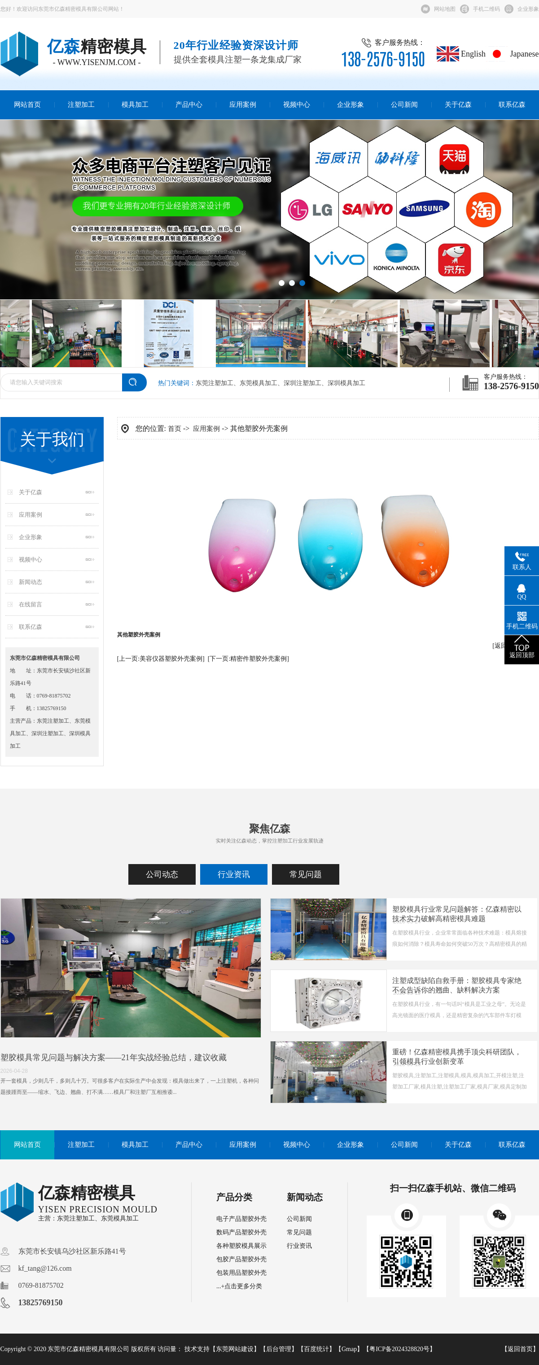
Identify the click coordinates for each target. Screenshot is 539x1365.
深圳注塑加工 (302, 383)
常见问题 (305, 874)
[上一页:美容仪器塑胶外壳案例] (161, 658)
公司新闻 (404, 104)
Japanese (512, 53)
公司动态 (162, 874)
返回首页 (520, 1349)
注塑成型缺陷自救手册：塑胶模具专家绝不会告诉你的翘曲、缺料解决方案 (456, 985)
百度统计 (316, 1349)
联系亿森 (512, 104)
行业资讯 (234, 874)
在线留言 (30, 604)
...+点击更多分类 (239, 1286)
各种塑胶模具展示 (241, 1245)
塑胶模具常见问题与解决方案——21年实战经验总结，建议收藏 (113, 1057)
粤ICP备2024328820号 (399, 1349)
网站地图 (445, 9)
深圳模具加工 (346, 383)
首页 (174, 428)
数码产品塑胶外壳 (241, 1232)
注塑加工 (81, 104)
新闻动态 (30, 582)
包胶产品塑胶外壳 (241, 1259)
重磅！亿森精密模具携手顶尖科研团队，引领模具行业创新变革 (456, 1056)
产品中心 (188, 104)
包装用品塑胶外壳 (241, 1272)
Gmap (349, 1349)
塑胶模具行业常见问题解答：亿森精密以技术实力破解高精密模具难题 (456, 913)
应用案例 (242, 104)
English (461, 53)
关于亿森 (458, 104)
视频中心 (296, 104)
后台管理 (278, 1349)
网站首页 (27, 104)
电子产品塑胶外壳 (241, 1219)
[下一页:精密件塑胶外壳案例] (248, 658)
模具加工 (135, 104)
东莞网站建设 (235, 1349)
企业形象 (528, 9)
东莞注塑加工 (214, 383)
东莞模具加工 (258, 383)
